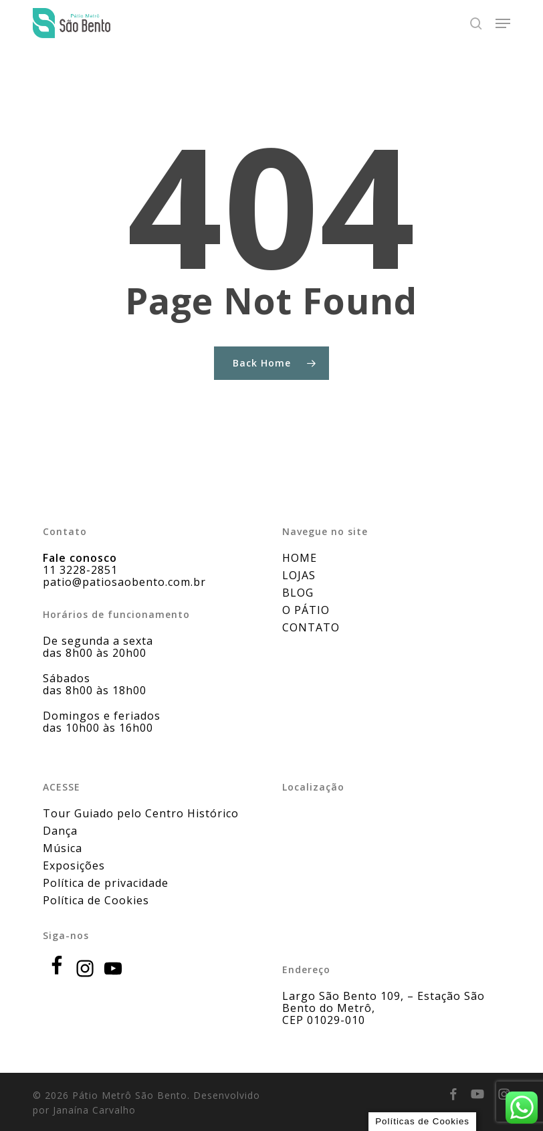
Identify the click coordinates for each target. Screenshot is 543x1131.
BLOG (298, 593)
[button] (503, 23)
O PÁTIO (306, 610)
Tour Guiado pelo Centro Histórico (141, 813)
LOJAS (299, 575)
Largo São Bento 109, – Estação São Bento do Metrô (383, 1002)
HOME (299, 558)
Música (62, 848)
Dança (60, 831)
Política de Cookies (96, 900)
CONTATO (311, 627)
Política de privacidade (106, 883)
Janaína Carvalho (94, 1110)
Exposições (74, 865)
